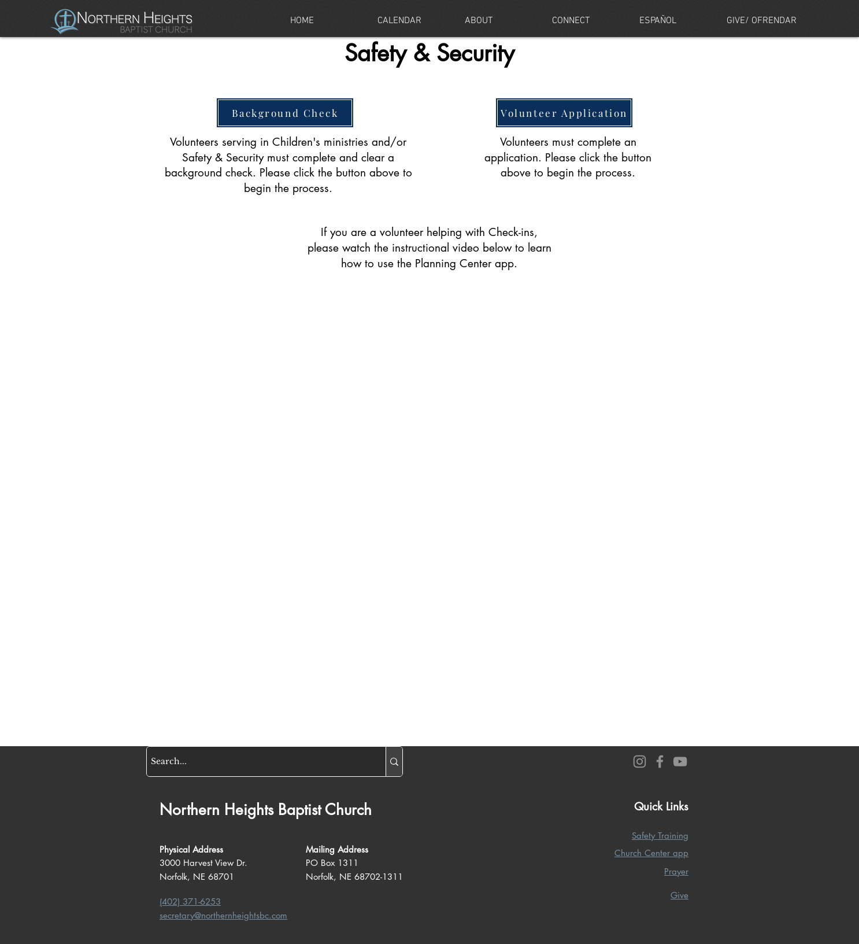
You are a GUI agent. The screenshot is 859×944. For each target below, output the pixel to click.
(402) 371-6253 (190, 901)
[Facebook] (659, 761)
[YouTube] (680, 761)
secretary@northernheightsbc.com (223, 915)
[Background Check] (285, 113)
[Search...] (256, 761)
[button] (499, 21)
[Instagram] (639, 761)
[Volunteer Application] (564, 113)
